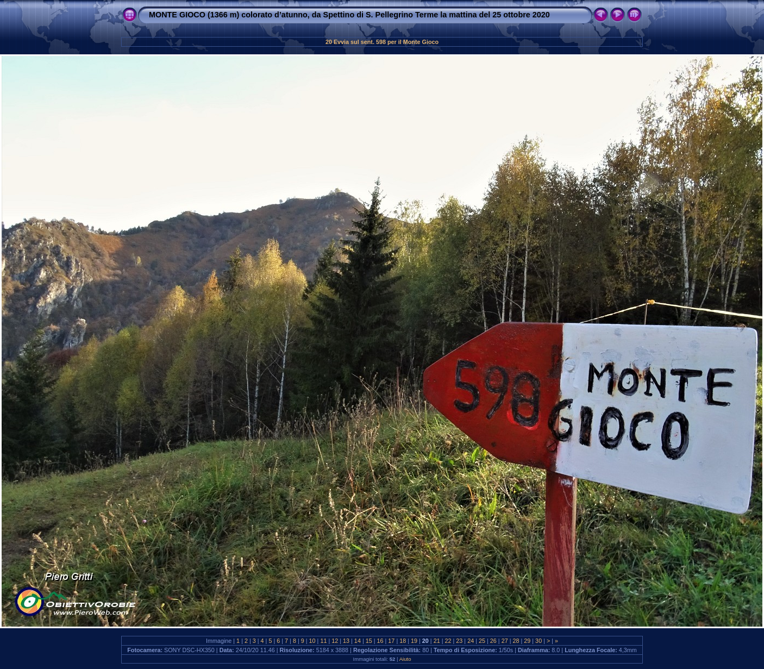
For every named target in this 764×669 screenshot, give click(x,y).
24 (470, 640)
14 (357, 640)
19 (414, 640)
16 (380, 640)
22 (448, 640)
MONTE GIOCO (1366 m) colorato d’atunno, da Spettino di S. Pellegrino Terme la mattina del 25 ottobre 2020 (349, 14)
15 (369, 640)
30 (538, 640)
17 (391, 640)
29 (527, 640)
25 (482, 640)
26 (493, 640)
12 (335, 640)
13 (346, 640)
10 (312, 640)
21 (437, 640)
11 (323, 640)
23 (459, 640)
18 (403, 640)
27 (505, 640)
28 (516, 640)
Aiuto (405, 659)
